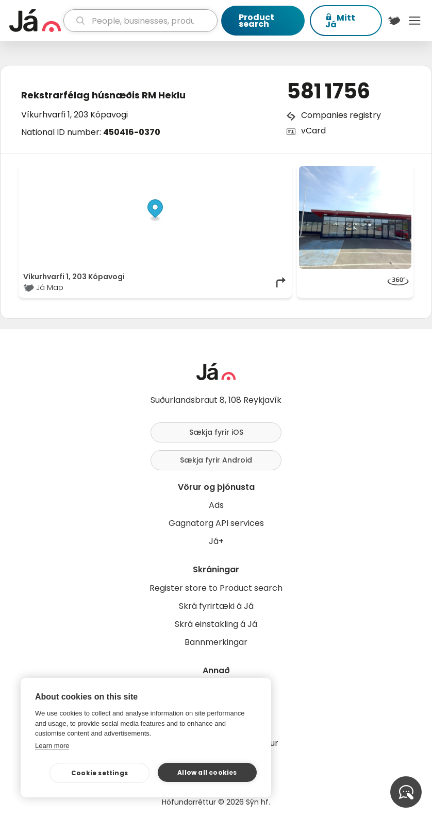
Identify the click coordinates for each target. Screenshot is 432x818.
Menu (414, 20)
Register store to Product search (216, 588)
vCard (313, 131)
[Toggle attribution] (278, 177)
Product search (256, 20)
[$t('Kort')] (394, 20)
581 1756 (328, 91)
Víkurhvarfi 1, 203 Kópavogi (74, 115)
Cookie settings (99, 773)
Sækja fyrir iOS (216, 432)
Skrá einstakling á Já (216, 624)
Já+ (216, 541)
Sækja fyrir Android (216, 460)
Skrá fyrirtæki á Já (216, 606)
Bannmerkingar (216, 642)
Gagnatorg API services (216, 523)
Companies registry (341, 115)
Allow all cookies (207, 772)
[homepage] (35, 20)
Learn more (52, 745)
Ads (216, 505)
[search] (140, 20)
